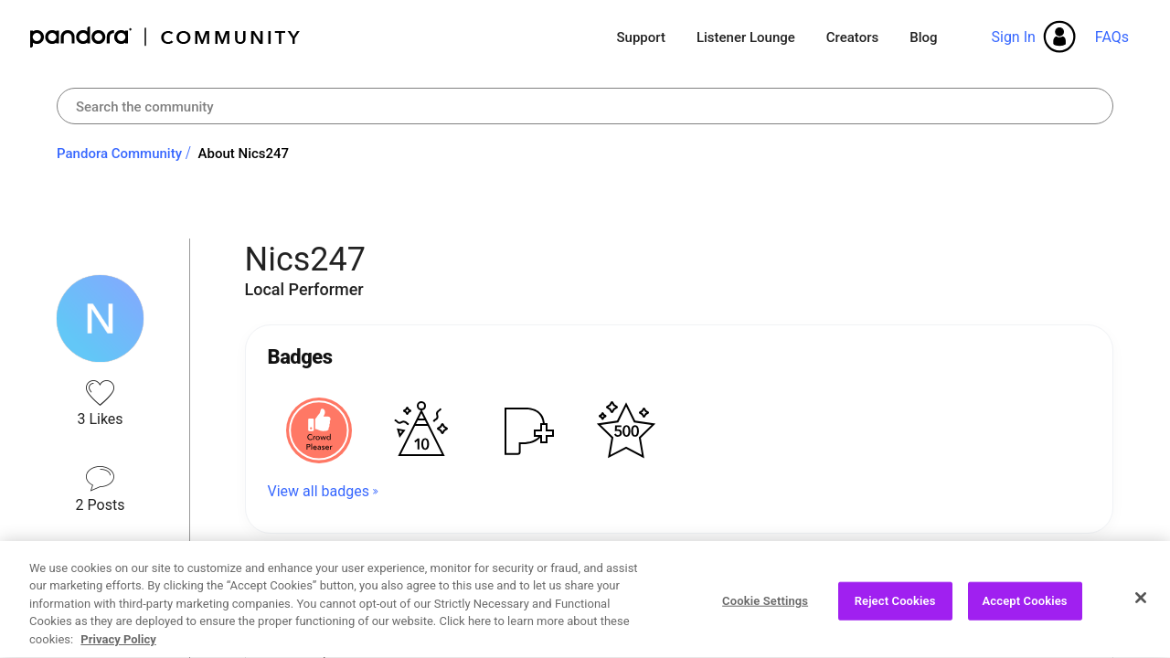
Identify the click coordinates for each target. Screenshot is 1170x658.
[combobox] (585, 106)
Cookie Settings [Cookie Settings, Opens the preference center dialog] (765, 608)
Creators (852, 37)
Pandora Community (165, 37)
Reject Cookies (895, 608)
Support (640, 37)
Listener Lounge (746, 37)
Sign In (1013, 37)
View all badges (318, 491)
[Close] (1141, 605)
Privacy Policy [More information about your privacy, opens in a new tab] (117, 647)
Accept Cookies (1025, 608)
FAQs (1112, 37)
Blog (923, 37)
